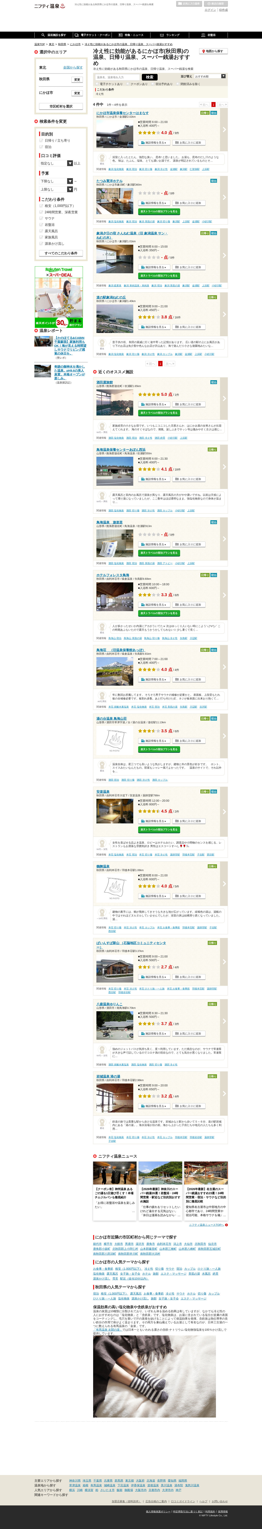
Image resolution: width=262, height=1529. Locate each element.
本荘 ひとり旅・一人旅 (151, 988)
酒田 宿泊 (131, 437)
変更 (77, 79)
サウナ (170, 1268)
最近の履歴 (216, 4)
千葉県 (97, 1480)
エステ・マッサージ (173, 1273)
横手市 (108, 1243)
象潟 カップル (165, 354)
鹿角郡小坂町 (101, 1248)
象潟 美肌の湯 (147, 221)
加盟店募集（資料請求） (126, 1501)
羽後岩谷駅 (124, 992)
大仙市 (188, 1243)
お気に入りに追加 (190, 142)
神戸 (178, 1490)
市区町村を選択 (61, 106)
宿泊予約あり (164, 84)
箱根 (85, 1485)
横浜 (72, 1490)
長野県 (161, 1480)
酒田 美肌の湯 (147, 563)
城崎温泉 (109, 1485)
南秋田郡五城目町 (209, 1248)
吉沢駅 (203, 706)
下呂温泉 (123, 1485)
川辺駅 (193, 638)
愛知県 (172, 1480)
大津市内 (168, 1490)
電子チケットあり (111, 84)
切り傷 (159, 1268)
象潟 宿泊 (131, 169)
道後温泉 (153, 1485)
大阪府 (140, 1480)
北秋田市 (200, 1243)
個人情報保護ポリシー (158, 1511)
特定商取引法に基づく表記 (188, 1511)
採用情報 (223, 1511)
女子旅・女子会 (130, 1273)
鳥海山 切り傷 (151, 638)
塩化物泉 (99, 1273)
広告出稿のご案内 (156, 1501)
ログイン (210, 9)
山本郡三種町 (168, 1248)
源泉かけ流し (101, 1278)
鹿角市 (150, 1243)
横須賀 (89, 1490)
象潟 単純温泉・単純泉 (136, 285)
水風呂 (206, 1273)
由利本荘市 (164, 1243)
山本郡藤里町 (148, 1248)
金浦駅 (173, 169)
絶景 (215, 1273)
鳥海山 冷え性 (169, 638)
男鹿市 (129, 1243)
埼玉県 (87, 1480)
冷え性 (149, 1268)
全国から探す (73, 67)
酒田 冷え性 (145, 437)
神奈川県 (75, 1480)
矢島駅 (183, 638)
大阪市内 (141, 1490)
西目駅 (210, 854)
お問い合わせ (220, 1501)
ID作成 (223, 9)
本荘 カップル (147, 927)
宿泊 (179, 1268)
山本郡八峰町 (187, 1248)
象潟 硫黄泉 (114, 285)
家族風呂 (51, 237)
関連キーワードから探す (51, 1495)
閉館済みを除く (191, 84)
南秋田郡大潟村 (150, 1253)
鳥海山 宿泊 (114, 638)
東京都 (129, 1480)
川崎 (80, 1490)
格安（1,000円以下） (128, 1268)
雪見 (115, 1278)
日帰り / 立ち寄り (57, 140)
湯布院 (178, 1485)
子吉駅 (200, 854)
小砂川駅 (207, 221)
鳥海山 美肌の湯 (133, 638)
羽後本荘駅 (188, 854)
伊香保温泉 (138, 1485)
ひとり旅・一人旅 (209, 1268)
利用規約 (210, 1511)
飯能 (119, 1490)
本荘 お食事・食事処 (168, 927)
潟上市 (177, 1243)
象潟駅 (183, 169)
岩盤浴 (50, 224)
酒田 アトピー (165, 563)
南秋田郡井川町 (128, 1253)
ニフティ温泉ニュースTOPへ (206, 1224)
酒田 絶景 (160, 437)
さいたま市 (107, 1490)
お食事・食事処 (103, 1268)
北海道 (151, 1480)
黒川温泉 (166, 1485)
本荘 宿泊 (154, 706)
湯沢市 (140, 1243)
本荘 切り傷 (145, 854)
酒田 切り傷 (132, 510)
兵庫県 (108, 1480)
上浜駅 (205, 169)
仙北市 (212, 1243)
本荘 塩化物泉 (139, 706)
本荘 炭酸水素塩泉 (118, 706)
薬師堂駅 (175, 854)
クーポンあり (139, 84)
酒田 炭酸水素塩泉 (118, 1064)
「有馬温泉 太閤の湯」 (108, 1329)
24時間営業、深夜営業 (61, 212)
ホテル (146, 1273)
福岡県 (182, 1480)
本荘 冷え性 (161, 854)
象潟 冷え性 (161, 169)
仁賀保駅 (195, 169)
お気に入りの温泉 (189, 4)
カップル (190, 1268)
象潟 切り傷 (145, 169)
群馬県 (119, 1480)
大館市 (118, 1243)
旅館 (156, 1273)
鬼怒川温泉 (192, 1485)
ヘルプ (203, 1501)
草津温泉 (75, 1485)
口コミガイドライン (183, 1501)
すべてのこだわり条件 (61, 253)
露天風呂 (112, 1273)
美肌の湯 (194, 1273)
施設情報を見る (155, 142)
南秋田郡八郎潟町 (104, 1253)
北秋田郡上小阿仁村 (125, 1248)
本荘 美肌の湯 (169, 706)
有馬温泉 (96, 1485)
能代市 (97, 1243)
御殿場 (128, 1490)
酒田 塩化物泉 (116, 437)
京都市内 (154, 1490)
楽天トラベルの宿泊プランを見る (159, 211)
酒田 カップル (165, 510)
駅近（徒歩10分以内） (134, 1278)
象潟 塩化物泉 (116, 169)
